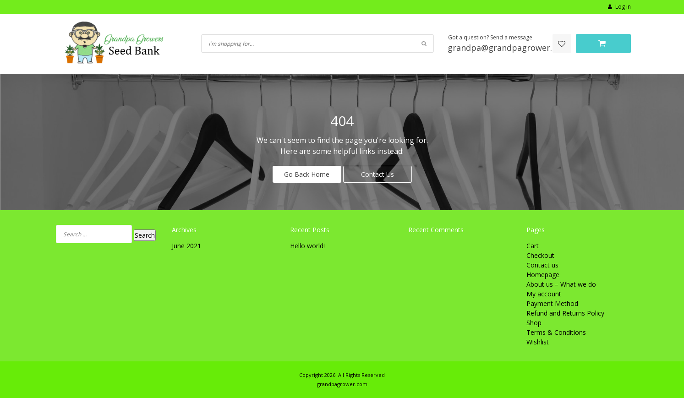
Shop (534, 322)
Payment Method (552, 303)
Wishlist (537, 342)
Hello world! (307, 245)
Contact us (542, 265)
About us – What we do (561, 284)
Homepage (542, 274)
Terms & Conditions (556, 332)
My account (543, 293)
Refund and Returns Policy (565, 313)
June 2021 (186, 245)
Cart (532, 245)
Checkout (540, 255)
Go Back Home (306, 174)
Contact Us (377, 174)
